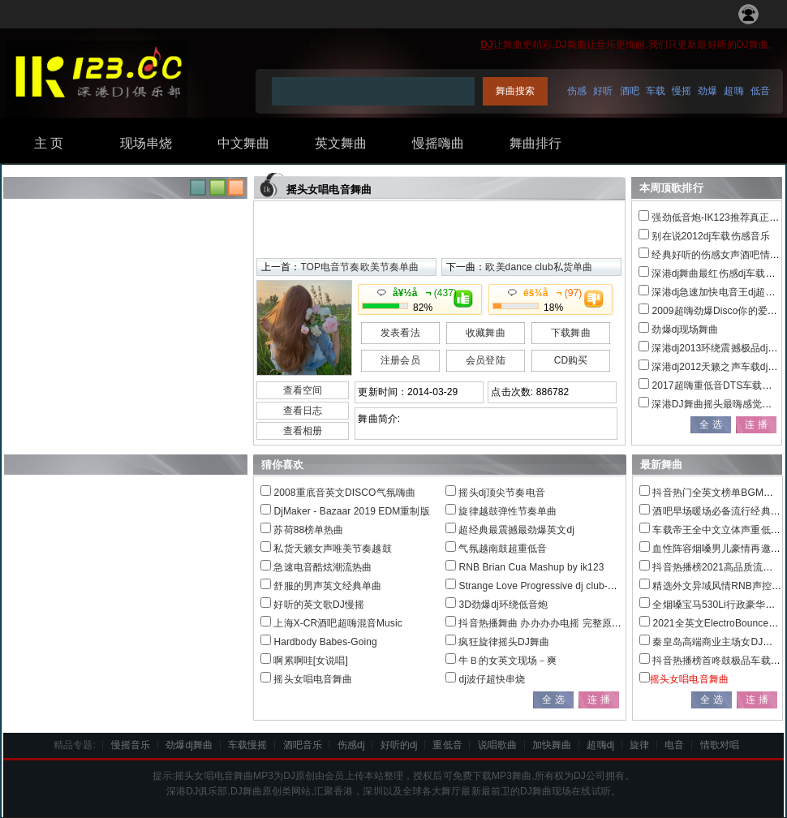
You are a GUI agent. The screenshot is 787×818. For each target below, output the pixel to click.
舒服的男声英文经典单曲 (327, 586)
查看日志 (302, 410)
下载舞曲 (570, 332)
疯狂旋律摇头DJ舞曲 (503, 642)
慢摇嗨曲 (438, 143)
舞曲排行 (535, 143)
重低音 (447, 745)
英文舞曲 (341, 143)
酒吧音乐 (302, 745)
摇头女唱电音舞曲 (312, 679)
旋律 (639, 745)
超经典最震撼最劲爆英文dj (516, 530)
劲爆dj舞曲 (189, 745)
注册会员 (400, 360)
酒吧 (629, 91)
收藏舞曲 (485, 332)
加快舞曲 (551, 745)
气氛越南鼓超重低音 (502, 548)
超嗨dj (600, 745)
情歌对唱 (719, 745)
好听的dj (399, 745)
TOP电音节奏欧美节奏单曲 (359, 267)
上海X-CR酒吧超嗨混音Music (337, 623)
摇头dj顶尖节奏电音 (501, 492)
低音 (760, 91)
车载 (655, 91)
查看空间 (302, 390)
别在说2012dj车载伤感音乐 (711, 236)
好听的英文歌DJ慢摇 (318, 604)
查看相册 (302, 431)
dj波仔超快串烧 (491, 679)
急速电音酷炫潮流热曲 (322, 567)
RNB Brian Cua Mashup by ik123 (531, 567)
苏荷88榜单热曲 (308, 530)
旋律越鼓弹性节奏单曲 (507, 511)
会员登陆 (485, 360)
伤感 (577, 91)
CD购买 (571, 360)
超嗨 (733, 91)
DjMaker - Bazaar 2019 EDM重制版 (351, 511)
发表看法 (400, 332)
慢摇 (681, 91)
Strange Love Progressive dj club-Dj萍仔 (547, 586)
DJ (486, 44)
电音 (674, 745)
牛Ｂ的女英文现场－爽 (507, 660)
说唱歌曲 (497, 745)
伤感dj (351, 745)
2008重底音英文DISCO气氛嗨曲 (344, 492)
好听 (603, 91)
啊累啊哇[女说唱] (310, 660)
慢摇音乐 (130, 745)
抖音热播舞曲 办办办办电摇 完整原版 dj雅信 (555, 623)
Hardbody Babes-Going (324, 642)
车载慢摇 (247, 745)
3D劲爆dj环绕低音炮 (503, 604)
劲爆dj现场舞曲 (685, 329)
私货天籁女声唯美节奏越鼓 (332, 548)
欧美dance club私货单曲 (538, 267)
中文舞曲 (243, 143)
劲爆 (707, 91)
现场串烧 (146, 143)
